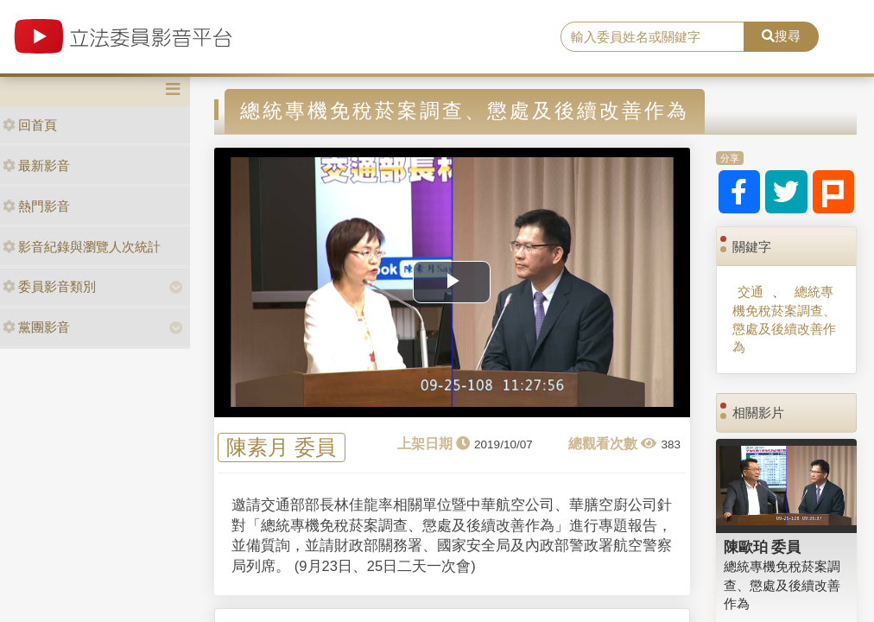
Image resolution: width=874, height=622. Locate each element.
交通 (750, 291)
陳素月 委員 (281, 448)
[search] (652, 37)
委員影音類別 (49, 286)
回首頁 (30, 124)
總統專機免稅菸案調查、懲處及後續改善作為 (784, 319)
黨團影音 (36, 327)
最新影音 (36, 165)
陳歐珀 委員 (762, 547)
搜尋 (781, 36)
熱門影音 (36, 206)
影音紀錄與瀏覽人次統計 (82, 246)
